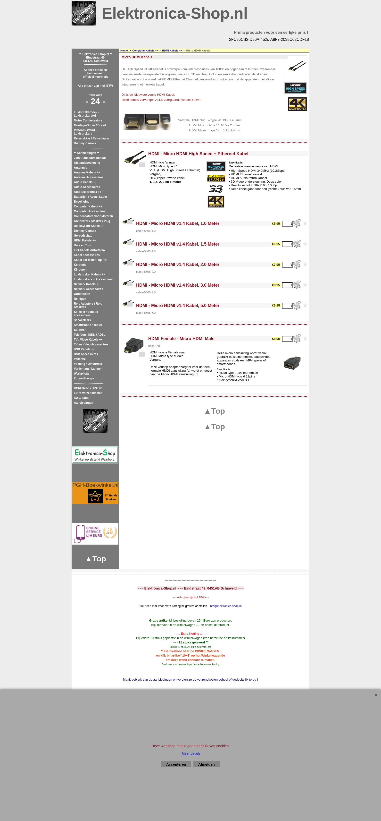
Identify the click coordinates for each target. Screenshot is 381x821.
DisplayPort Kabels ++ (89, 226)
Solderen (80, 330)
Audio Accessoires (87, 187)
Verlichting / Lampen (88, 368)
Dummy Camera (85, 143)
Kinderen (80, 269)
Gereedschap (83, 235)
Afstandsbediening (87, 162)
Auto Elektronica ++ (87, 192)
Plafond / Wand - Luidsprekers (85, 131)
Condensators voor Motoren (93, 216)
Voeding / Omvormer (88, 364)
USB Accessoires (86, 354)
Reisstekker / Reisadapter (91, 138)
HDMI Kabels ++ (85, 240)
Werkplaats (82, 373)
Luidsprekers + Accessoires (93, 279)
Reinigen (80, 298)
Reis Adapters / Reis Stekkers (88, 305)
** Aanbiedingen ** (86, 153)
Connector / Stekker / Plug (92, 221)
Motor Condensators (88, 120)
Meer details (191, 753)
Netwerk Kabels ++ (87, 284)
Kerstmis (80, 264)
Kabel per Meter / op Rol (90, 260)
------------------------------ (88, 148)
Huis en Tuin (82, 245)
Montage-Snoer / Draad (90, 125)
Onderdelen (82, 294)
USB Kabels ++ (84, 349)
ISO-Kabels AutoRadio (89, 250)
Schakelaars (82, 320)
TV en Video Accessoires (91, 344)
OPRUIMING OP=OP (88, 388)
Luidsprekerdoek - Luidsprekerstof (86, 114)
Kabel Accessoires (87, 255)
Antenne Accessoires (89, 177)
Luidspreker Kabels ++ (89, 274)
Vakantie (80, 359)
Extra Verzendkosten (88, 393)
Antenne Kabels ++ (87, 172)
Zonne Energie (84, 378)
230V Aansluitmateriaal (90, 158)
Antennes (80, 167)
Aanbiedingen (83, 402)
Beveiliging (82, 201)
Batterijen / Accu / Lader (90, 196)
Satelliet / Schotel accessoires (86, 313)
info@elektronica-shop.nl (225, 606)
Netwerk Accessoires (88, 289)
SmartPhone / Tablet (88, 325)
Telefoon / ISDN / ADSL (90, 334)
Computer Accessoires (90, 211)
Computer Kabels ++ (88, 206)
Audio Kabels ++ (85, 182)
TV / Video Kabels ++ (88, 339)
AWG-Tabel (81, 398)
